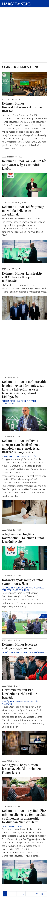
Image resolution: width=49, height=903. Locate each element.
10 (42, 893)
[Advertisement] (24, 25)
